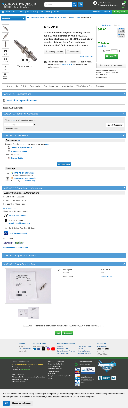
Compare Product (25, 66)
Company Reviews (84, 342)
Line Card (56, 12)
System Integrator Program (66, 342)
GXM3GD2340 (107, 268)
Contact (47, 12)
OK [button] (6, 403)
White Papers (52, 365)
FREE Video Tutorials (19, 373)
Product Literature (53, 362)
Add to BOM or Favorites (111, 66)
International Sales (63, 344)
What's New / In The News (56, 355)
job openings (25, 360)
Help (47, 144)
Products (97, 12)
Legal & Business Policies (78, 386)
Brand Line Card (62, 340)
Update (109, 56)
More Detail (102, 46)
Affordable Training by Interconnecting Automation (28, 368)
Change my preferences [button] (21, 403)
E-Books (50, 369)
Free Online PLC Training (20, 370)
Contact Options (102, 337)
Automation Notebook (55, 360)
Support (107, 12)
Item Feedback (64, 164)
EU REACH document (18, 233)
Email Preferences (62, 386)
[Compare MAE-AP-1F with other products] (18, 66)
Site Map (24, 386)
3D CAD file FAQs (30, 181)
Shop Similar (73, 52)
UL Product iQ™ (9, 208)
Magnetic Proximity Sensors (57, 17)
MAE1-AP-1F (67, 64)
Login (100, 2)
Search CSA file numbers (19, 223)
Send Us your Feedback (37, 386)
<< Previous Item (105, 25)
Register (108, 2)
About (41, 12)
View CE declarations (17, 216)
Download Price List (84, 344)
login (13, 120)
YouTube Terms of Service (96, 386)
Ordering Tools (119, 12)
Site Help (81, 340)
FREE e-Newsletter (54, 357)
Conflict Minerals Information (15, 248)
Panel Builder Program (85, 337)
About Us (60, 337)
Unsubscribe (50, 386)
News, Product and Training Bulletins (60, 367)
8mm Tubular (75, 17)
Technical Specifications (20, 100)
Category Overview (54, 52)
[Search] (58, 4)
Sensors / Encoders (38, 17)
